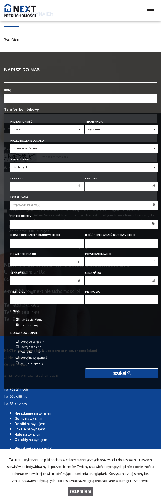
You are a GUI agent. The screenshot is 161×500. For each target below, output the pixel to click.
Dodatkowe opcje (24, 333)
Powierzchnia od (23, 254)
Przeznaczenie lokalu (27, 141)
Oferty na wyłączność (31, 358)
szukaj (122, 373)
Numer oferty (20, 216)
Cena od (16, 179)
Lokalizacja (19, 197)
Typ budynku (20, 160)
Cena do (91, 179)
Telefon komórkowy (21, 110)
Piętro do (92, 292)
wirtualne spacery (29, 363)
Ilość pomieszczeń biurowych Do (110, 235)
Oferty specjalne (28, 347)
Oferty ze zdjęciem (30, 342)
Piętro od (18, 292)
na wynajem (33, 414)
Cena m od (18, 273)
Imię (7, 90)
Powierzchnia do (98, 254)
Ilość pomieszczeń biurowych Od (35, 235)
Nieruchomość (21, 122)
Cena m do (93, 273)
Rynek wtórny (27, 325)
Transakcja (94, 122)
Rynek (15, 311)
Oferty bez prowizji (30, 352)
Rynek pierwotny (29, 319)
